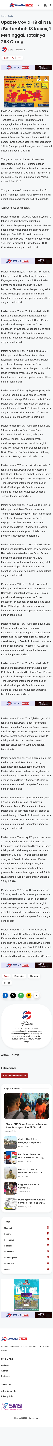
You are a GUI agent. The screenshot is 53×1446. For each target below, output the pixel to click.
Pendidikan (26, 1263)
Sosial (10, 16)
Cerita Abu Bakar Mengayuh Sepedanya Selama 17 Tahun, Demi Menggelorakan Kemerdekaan (31, 1141)
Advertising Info (8, 1391)
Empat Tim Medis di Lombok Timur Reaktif (30, 1171)
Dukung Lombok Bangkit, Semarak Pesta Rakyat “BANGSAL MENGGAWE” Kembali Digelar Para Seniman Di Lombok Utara (32, 1201)
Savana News (34, 1418)
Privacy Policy (8, 1396)
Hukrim (26, 1233)
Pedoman (5, 1376)
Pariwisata (26, 1251)
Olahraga (26, 1245)
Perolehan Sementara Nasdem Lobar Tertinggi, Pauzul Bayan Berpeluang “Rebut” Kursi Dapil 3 (32, 1156)
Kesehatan (19, 976)
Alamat (4, 1370)
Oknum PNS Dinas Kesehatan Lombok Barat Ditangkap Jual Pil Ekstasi (26, 1126)
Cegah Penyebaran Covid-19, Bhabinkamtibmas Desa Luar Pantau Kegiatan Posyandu (31, 1186)
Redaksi (5, 1365)
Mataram (34, 976)
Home (3, 16)
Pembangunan (26, 1257)
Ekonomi (26, 1227)
